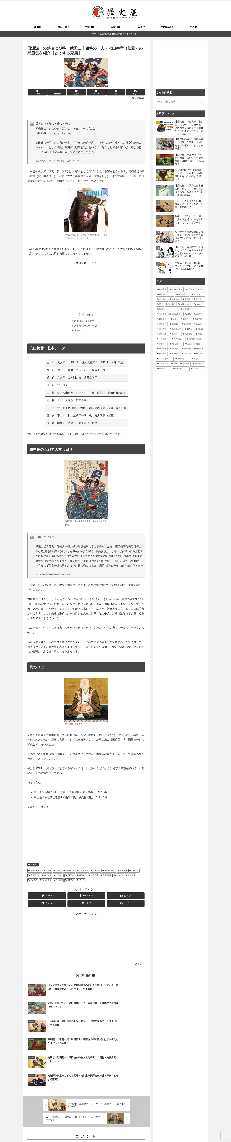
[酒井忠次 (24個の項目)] (186, 324)
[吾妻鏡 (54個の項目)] (187, 299)
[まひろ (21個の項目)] (188, 329)
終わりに (78, 331)
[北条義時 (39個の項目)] (192, 309)
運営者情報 (165, 1133)
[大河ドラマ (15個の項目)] (162, 363)
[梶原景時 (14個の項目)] (180, 368)
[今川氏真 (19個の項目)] (178, 339)
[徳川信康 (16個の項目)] (199, 349)
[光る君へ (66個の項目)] (162, 299)
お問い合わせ (150, 1133)
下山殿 (47, 871)
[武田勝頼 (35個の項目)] (199, 314)
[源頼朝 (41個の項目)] (167, 309)
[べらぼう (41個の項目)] (199, 304)
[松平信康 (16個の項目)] (162, 354)
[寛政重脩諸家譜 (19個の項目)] (195, 339)
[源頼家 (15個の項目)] (198, 359)
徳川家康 (122, 871)
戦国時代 (33, 865)
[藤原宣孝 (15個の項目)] (186, 354)
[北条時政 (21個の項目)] (162, 334)
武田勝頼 (81, 876)
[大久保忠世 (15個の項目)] (165, 359)
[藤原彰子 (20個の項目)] (175, 334)
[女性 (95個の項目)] (201, 289)
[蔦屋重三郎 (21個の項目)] (176, 329)
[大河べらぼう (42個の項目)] (184, 304)
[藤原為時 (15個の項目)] (199, 354)
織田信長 (70, 881)
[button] (202, 101)
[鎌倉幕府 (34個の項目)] (162, 319)
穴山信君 (130, 876)
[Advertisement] (86, 108)
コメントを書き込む (86, 1106)
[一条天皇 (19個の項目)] (163, 339)
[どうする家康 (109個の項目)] (176, 289)
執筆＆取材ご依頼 (133, 1133)
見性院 (81, 881)
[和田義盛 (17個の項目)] (186, 349)
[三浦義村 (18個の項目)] (174, 349)
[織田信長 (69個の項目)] (182, 294)
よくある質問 (115, 1133)
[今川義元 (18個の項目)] (162, 349)
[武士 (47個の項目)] (160, 304)
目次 (82, 314)
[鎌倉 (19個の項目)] (162, 344)
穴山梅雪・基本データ (85, 320)
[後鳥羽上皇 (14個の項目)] (198, 363)
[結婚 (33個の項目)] (174, 319)
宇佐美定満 (69, 871)
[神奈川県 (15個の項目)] (182, 359)
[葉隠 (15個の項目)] (174, 363)
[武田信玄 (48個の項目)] (199, 299)
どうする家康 (34, 871)
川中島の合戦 (108, 871)
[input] (180, 102)
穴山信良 (33, 881)
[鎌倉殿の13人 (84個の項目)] (165, 294)
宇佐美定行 (82, 871)
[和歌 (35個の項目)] (188, 314)
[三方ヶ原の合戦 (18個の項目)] (194, 344)
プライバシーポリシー (183, 1133)
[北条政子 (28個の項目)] (162, 324)
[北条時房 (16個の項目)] (174, 354)
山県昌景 (95, 871)
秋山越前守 (106, 876)
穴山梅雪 (58, 881)
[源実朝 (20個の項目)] (199, 334)
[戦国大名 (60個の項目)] (175, 299)
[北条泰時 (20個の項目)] (188, 334)
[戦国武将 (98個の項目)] (190, 289)
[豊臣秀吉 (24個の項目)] (162, 329)
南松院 (57, 871)
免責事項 (201, 1133)
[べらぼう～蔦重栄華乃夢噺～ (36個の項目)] (170, 314)
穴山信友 (118, 876)
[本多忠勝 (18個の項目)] (176, 344)
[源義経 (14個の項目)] (163, 368)
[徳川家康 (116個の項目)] (162, 289)
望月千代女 (33, 876)
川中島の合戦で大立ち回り (87, 326)
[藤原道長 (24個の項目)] (199, 324)
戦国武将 (134, 871)
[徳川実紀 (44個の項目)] (170, 304)
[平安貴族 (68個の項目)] (197, 294)
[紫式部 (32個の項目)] (185, 319)
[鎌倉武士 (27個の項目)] (174, 324)
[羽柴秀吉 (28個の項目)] (198, 319)
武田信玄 (58, 876)
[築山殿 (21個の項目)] (199, 329)
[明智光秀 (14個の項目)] (185, 363)
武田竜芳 (93, 876)
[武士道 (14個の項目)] (197, 368)
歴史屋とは (101, 1133)
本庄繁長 (46, 876)
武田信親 (70, 876)
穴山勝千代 (45, 881)
